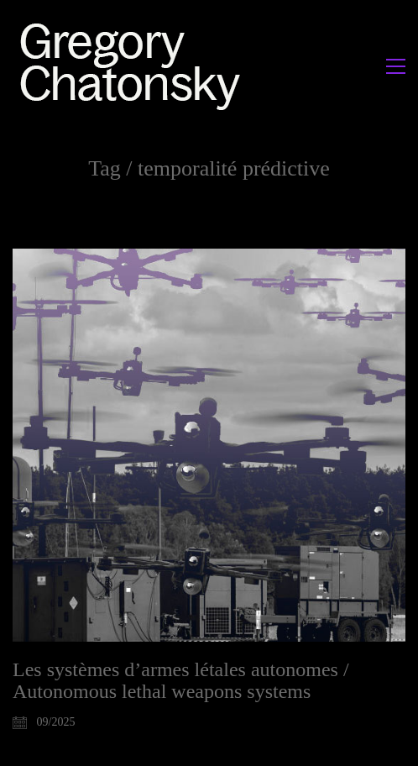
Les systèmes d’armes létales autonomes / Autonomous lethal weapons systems (181, 680)
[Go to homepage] (135, 66)
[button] (395, 66)
